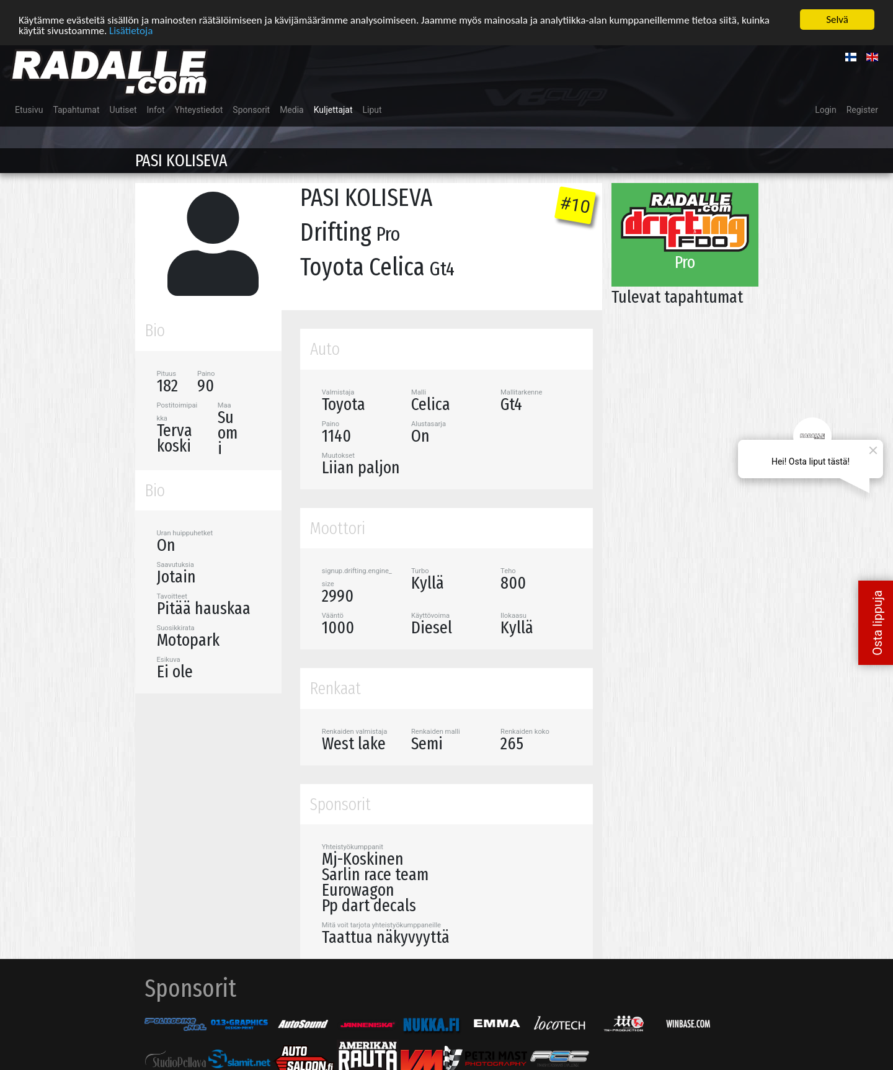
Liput (372, 109)
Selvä (837, 18)
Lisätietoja (131, 28)
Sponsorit (251, 109)
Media (292, 109)
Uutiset (123, 109)
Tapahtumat (76, 109)
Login (826, 109)
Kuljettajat (333, 109)
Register (862, 109)
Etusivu (29, 109)
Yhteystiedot (199, 109)
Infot (156, 109)
